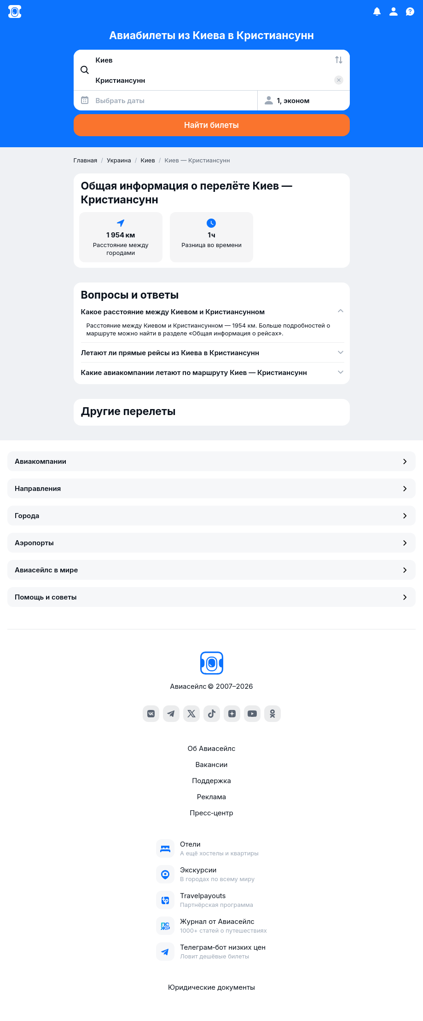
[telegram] (171, 713)
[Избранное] (376, 11)
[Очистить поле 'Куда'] (338, 80)
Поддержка (211, 780)
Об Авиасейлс (211, 748)
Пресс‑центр (211, 812)
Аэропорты (211, 542)
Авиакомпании (211, 461)
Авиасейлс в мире (211, 569)
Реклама (211, 796)
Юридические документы (211, 987)
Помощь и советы (211, 597)
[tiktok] (211, 713)
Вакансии (212, 764)
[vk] (150, 713)
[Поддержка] (410, 11)
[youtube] (252, 713)
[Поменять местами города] (338, 60)
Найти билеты (211, 125)
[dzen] (232, 713)
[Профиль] (393, 11)
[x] (191, 713)
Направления (211, 488)
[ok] (272, 713)
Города (211, 515)
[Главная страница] (14, 11)
